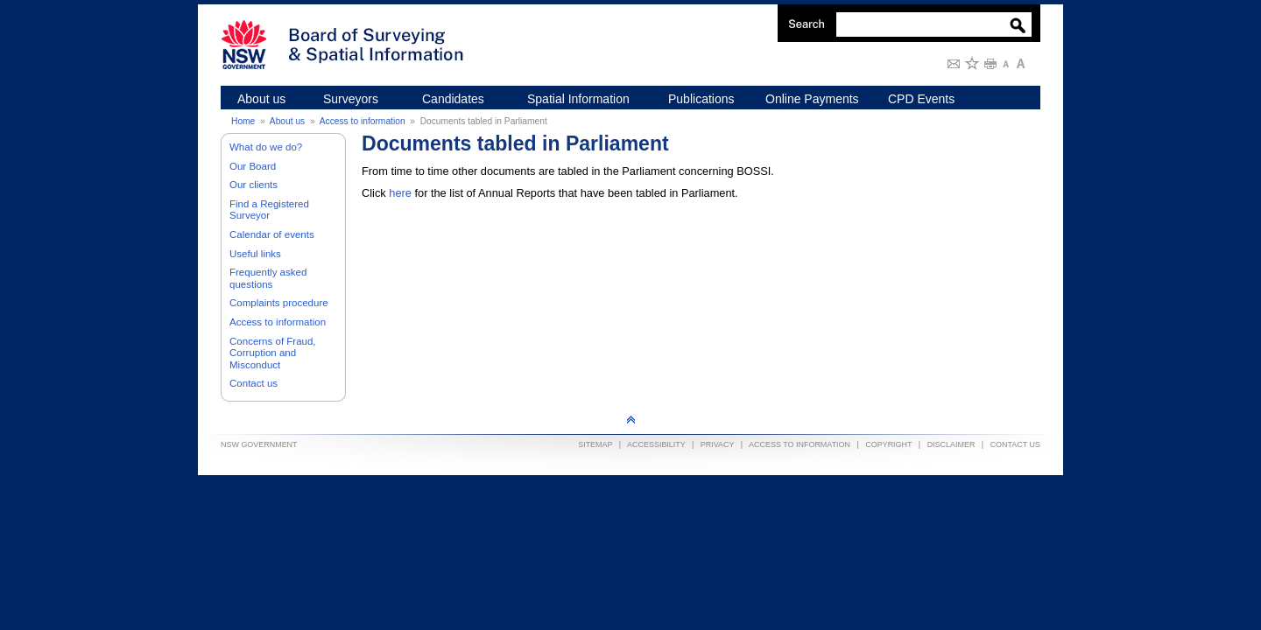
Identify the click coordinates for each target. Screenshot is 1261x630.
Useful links (255, 253)
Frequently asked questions (267, 278)
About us (287, 121)
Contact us (253, 383)
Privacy (717, 444)
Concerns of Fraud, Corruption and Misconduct (272, 353)
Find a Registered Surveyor (269, 210)
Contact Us (1015, 444)
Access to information (362, 121)
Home (243, 121)
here (400, 193)
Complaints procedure (278, 303)
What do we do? (265, 147)
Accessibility (656, 444)
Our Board (252, 166)
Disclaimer (951, 444)
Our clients (253, 184)
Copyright (888, 444)
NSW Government (259, 444)
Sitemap (595, 444)
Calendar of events (271, 234)
